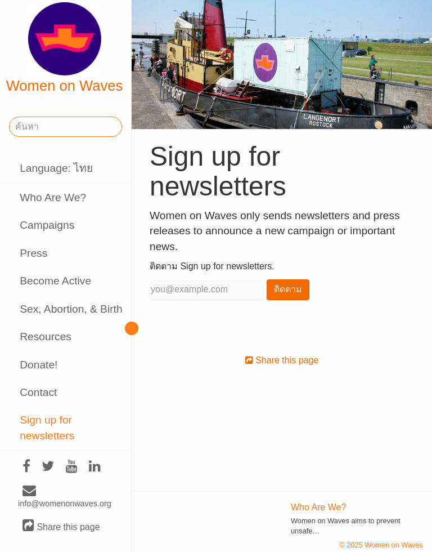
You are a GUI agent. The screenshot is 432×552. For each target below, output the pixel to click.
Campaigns (47, 225)
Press (33, 253)
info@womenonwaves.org (64, 497)
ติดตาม (288, 289)
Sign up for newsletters (47, 427)
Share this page (61, 526)
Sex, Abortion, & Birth (71, 309)
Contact (38, 392)
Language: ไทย (56, 168)
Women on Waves (64, 48)
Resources (45, 336)
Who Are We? (53, 197)
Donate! (38, 365)
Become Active (55, 281)
